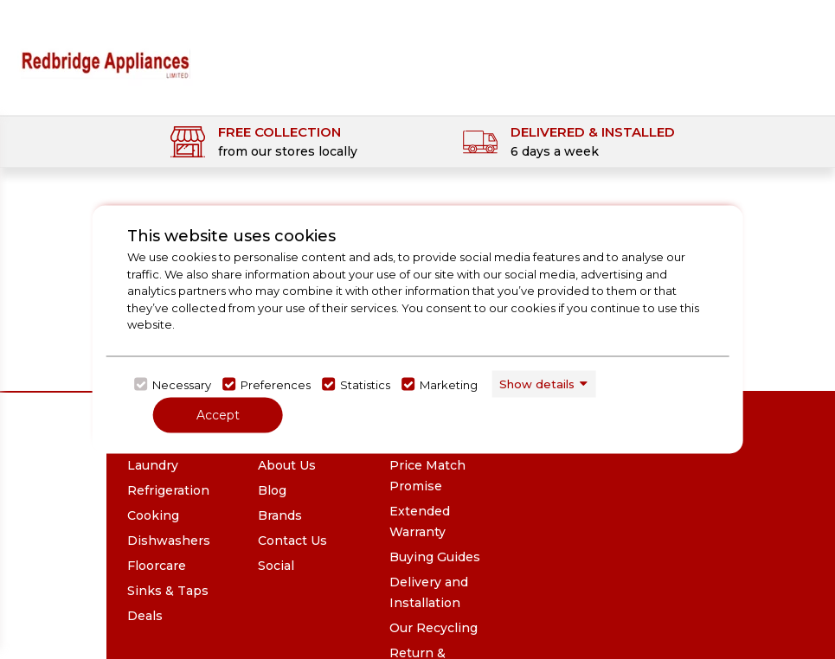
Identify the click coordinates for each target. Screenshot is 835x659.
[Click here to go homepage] (105, 52)
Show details (537, 383)
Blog (272, 490)
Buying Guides (434, 557)
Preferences (276, 384)
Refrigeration (168, 490)
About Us (287, 465)
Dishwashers (168, 540)
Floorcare (156, 565)
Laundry (152, 465)
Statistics (365, 384)
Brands (280, 515)
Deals (145, 616)
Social (276, 565)
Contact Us (292, 540)
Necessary (181, 384)
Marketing (449, 384)
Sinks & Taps (168, 590)
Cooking (153, 515)
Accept (218, 415)
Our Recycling (433, 628)
